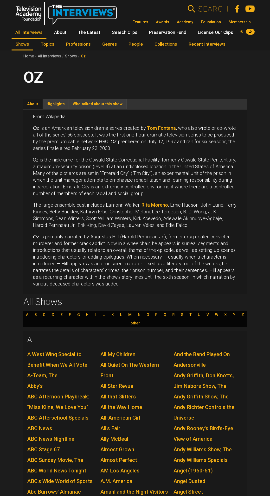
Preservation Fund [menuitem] (167, 32)
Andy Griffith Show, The (201, 397)
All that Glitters (118, 397)
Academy (185, 22)
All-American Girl (120, 418)
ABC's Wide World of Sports (60, 481)
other (135, 323)
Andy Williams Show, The (203, 449)
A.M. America (116, 481)
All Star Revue (116, 386)
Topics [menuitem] (47, 44)
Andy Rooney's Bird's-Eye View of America (203, 433)
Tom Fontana (161, 128)
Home (28, 56)
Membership (240, 22)
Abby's (35, 386)
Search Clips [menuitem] (124, 32)
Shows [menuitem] (22, 44)
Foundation (211, 22)
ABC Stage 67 (43, 449)
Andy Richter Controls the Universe (204, 412)
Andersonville (190, 365)
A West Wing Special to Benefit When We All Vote (57, 359)
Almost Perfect (118, 460)
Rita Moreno (154, 205)
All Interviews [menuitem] (29, 32)
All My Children (117, 354)
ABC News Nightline (50, 439)
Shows (71, 56)
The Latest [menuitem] (89, 32)
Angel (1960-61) (193, 471)
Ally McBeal (114, 439)
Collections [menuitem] (165, 44)
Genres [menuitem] (109, 44)
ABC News (39, 428)
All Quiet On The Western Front (129, 370)
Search (213, 8)
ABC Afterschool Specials (58, 418)
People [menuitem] (136, 44)
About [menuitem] (60, 32)
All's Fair (110, 428)
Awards (162, 22)
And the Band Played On (202, 354)
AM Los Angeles (120, 471)
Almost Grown (117, 449)
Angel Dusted (189, 481)
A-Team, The (42, 375)
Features (140, 22)
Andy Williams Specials (201, 460)
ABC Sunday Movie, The (55, 460)
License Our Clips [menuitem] (215, 32)
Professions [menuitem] (78, 44)
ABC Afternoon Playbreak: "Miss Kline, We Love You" (58, 402)
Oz (83, 56)
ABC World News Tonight (56, 471)
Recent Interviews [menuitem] (207, 44)
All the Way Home (121, 407)
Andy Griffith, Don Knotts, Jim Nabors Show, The (204, 380)
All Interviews (49, 56)
